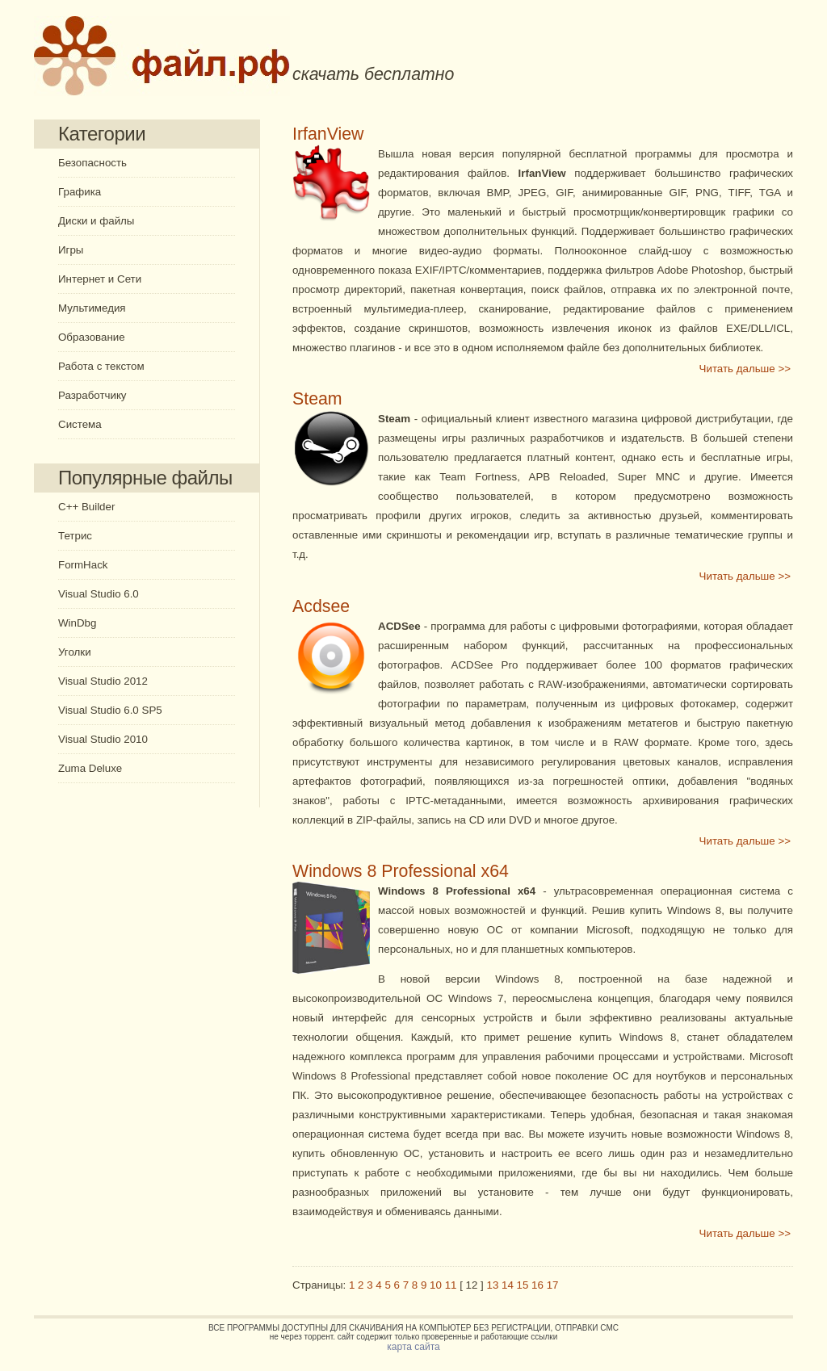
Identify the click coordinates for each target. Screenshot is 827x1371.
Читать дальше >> (745, 369)
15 (523, 1285)
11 (451, 1285)
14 (508, 1285)
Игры (70, 250)
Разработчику (92, 395)
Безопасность (92, 163)
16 (537, 1285)
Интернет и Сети (99, 279)
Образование (91, 337)
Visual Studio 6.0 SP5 (110, 710)
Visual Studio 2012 (103, 681)
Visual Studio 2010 (103, 739)
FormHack (82, 565)
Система (80, 424)
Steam (317, 399)
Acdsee (321, 606)
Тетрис (75, 536)
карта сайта (413, 1346)
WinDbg (77, 623)
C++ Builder (86, 507)
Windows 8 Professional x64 (400, 871)
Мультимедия (92, 308)
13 (493, 1285)
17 (553, 1285)
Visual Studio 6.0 (98, 594)
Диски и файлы (96, 221)
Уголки (74, 652)
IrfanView (328, 134)
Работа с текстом (101, 366)
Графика (79, 192)
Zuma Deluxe (90, 768)
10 (436, 1285)
